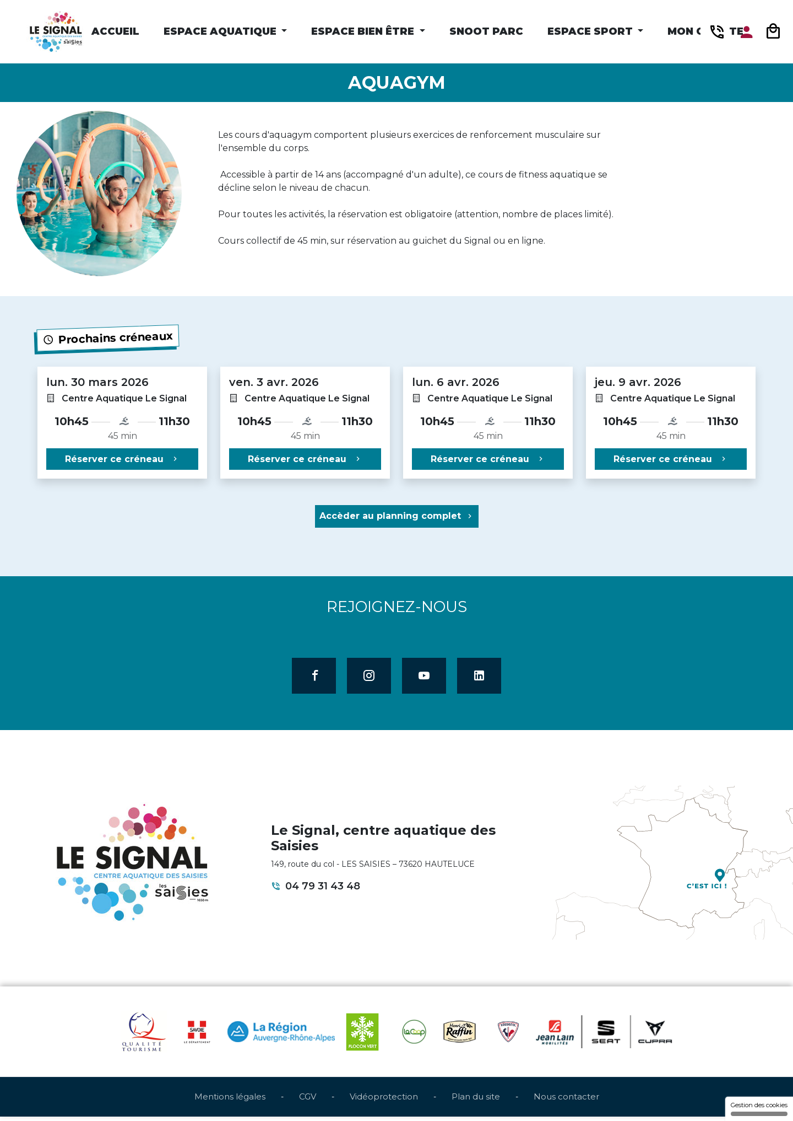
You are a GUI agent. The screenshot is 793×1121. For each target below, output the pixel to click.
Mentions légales (229, 1101)
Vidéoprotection (384, 1101)
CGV (307, 1101)
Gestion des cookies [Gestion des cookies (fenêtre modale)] (759, 1108)
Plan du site (476, 1101)
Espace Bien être (364, 31)
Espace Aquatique (221, 31)
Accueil (115, 31)
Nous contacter (566, 1101)
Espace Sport (591, 31)
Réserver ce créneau (122, 459)
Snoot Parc (486, 31)
